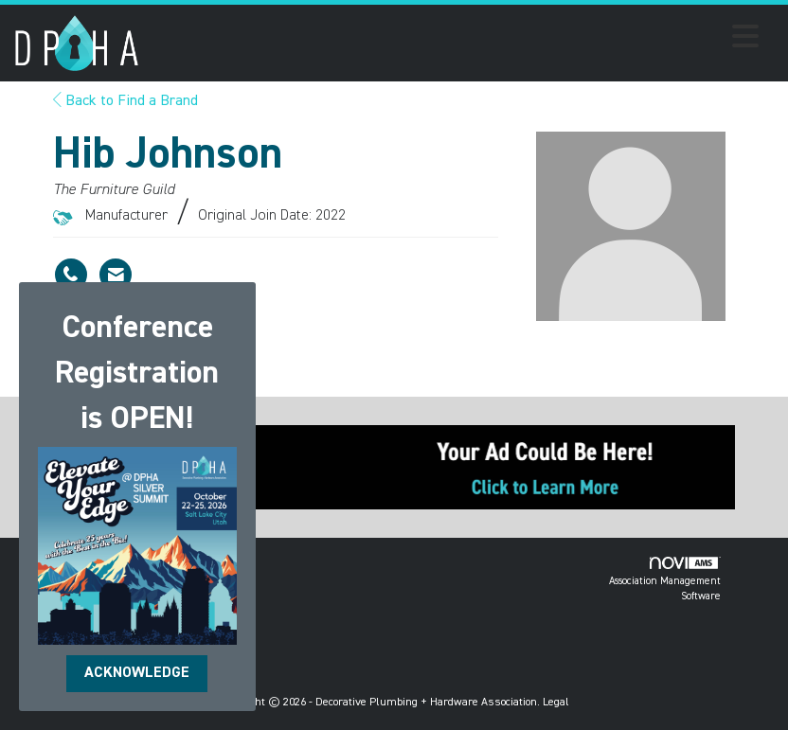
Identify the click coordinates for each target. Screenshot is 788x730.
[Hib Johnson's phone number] (71, 275)
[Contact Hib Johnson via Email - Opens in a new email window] (116, 275)
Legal (556, 702)
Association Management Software (665, 579)
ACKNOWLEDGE (136, 673)
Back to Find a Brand (125, 101)
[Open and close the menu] (454, 39)
